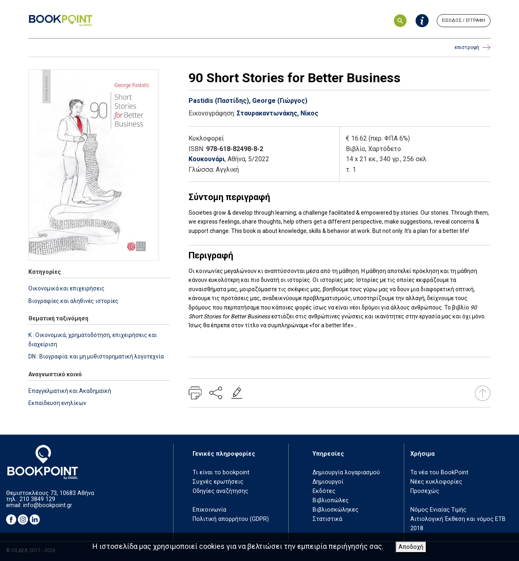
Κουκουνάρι (207, 159)
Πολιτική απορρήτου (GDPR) (231, 519)
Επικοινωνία (209, 509)
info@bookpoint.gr (47, 505)
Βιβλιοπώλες (331, 500)
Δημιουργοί (328, 481)
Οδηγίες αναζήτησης (220, 491)
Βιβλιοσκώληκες (335, 509)
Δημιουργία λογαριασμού (346, 472)
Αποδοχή (411, 547)
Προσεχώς (424, 491)
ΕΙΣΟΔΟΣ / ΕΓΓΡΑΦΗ (463, 20)
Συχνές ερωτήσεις (218, 481)
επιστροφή (473, 48)
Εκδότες (324, 491)
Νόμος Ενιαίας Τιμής (438, 509)
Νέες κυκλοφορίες (436, 481)
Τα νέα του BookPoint (439, 472)
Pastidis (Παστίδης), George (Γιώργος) (248, 101)
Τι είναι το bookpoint (221, 472)
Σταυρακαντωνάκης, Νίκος (277, 113)
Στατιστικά (327, 519)
